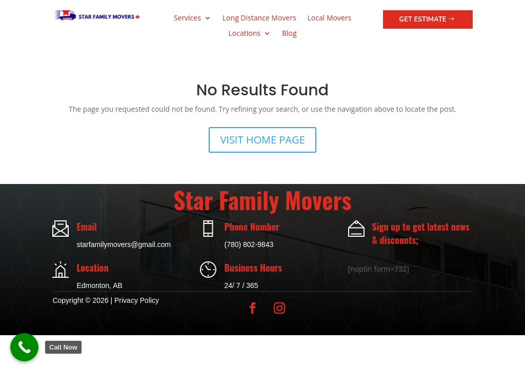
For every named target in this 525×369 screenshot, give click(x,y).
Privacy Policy (136, 300)
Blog (289, 34)
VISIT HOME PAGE (262, 140)
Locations (244, 34)
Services (187, 18)
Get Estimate (423, 19)
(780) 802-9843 (248, 244)
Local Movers (330, 18)
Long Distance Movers (259, 18)
